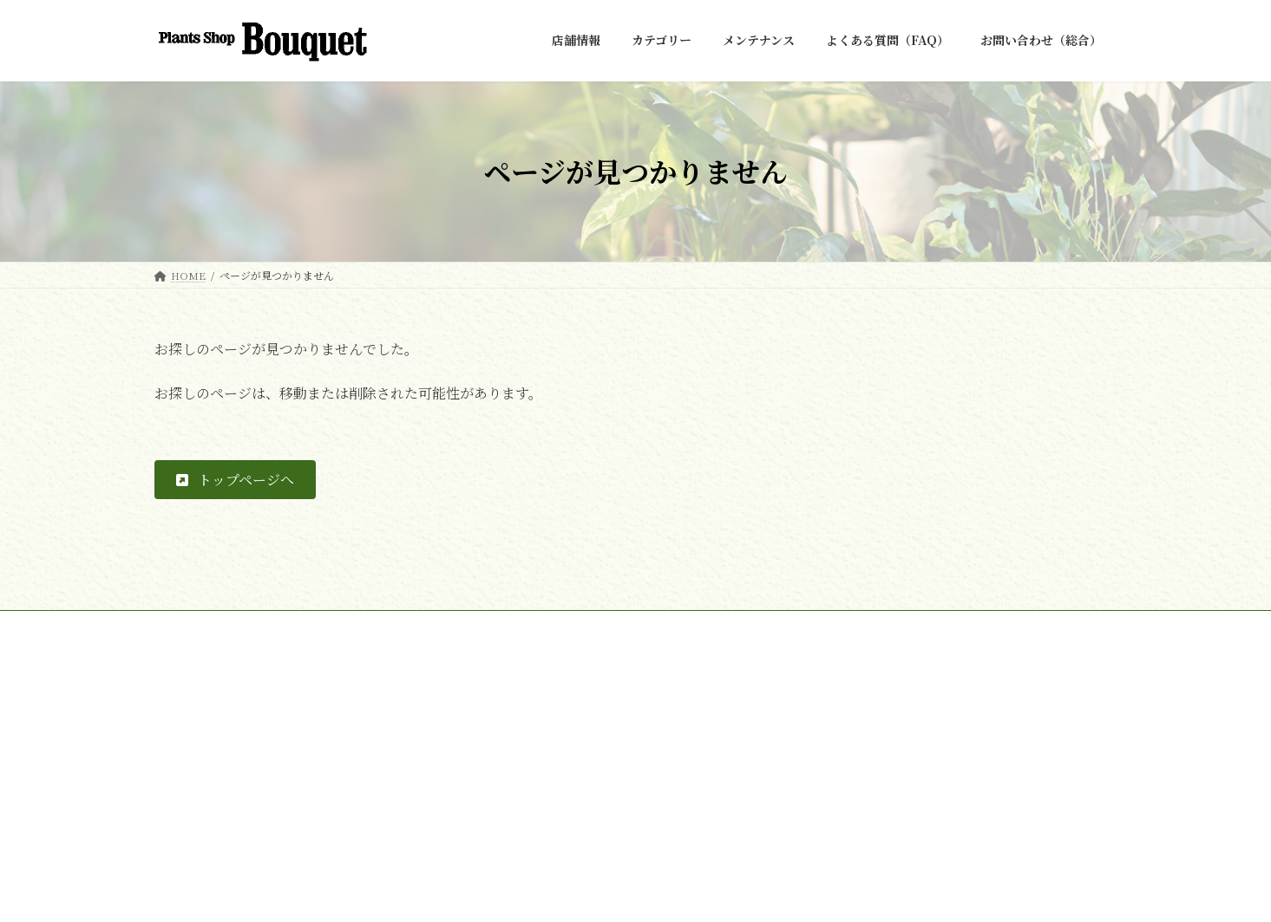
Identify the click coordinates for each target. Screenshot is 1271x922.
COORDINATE (532, 816)
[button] (235, 479)
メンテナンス (525, 847)
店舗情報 (515, 726)
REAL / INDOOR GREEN (556, 757)
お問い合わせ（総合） (292, 626)
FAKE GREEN (529, 787)
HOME (188, 626)
